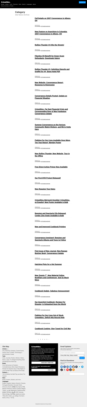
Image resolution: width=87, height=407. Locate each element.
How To (9, 352)
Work (13, 367)
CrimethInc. (5, 2)
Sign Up (82, 357)
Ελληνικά (4, 387)
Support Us (82, 2)
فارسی (8, 390)
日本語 (13, 387)
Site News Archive (45, 26)
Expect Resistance (20, 367)
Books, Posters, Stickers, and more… (11, 379)
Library (7, 4)
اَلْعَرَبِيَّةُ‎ (13, 392)
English (4, 383)
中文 (23, 387)
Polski (20, 385)
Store (20, 4)
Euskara (19, 388)
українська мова (20, 394)
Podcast (4, 372)
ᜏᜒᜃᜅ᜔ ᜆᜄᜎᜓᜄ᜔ (10, 397)
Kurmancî (21, 396)
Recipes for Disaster (7, 368)
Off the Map (21, 370)
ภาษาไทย (12, 394)
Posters (13, 358)
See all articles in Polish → (8, 6)
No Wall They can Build (17, 374)
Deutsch (18, 383)
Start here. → (51, 370)
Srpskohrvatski (21, 390)
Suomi (9, 387)
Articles (4, 349)
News (12, 352)
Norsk (4, 397)
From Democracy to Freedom (10, 365)
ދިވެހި (13, 396)
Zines (3, 358)
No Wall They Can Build (11, 370)
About (34, 4)
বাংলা (16, 392)
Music (4, 359)
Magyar (23, 388)
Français (23, 383)
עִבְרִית (7, 394)
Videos (22, 358)
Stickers (18, 358)
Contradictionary (6, 367)
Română (9, 392)
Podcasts (15, 4)
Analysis (13, 350)
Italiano (13, 383)
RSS (7, 349)
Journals (8, 358)
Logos (7, 359)
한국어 (4, 392)
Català (10, 396)
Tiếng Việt (5, 396)
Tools (10, 4)
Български (19, 387)
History (4, 352)
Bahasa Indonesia (7, 388)
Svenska (21, 392)
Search (24, 4)
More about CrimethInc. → (48, 362)
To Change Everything (15, 359)
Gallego (17, 396)
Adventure (8, 350)
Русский (16, 385)
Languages (29, 4)
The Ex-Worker (6, 374)
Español (9, 383)
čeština (14, 388)
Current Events (20, 350)
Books (2, 4)
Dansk (4, 394)
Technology (18, 352)
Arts (3, 350)
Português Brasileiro (7, 385)
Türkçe (4, 390)
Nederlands (14, 390)
